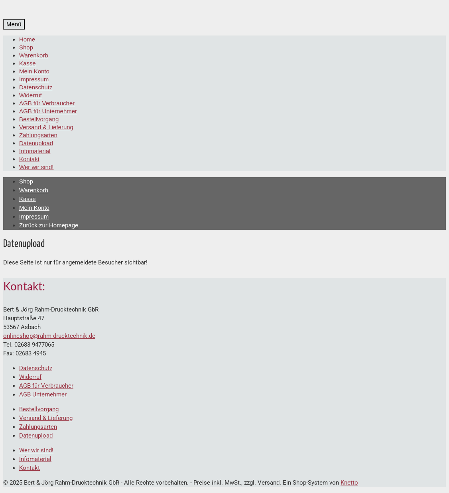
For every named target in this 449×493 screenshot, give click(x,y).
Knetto (349, 482)
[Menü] (14, 24)
